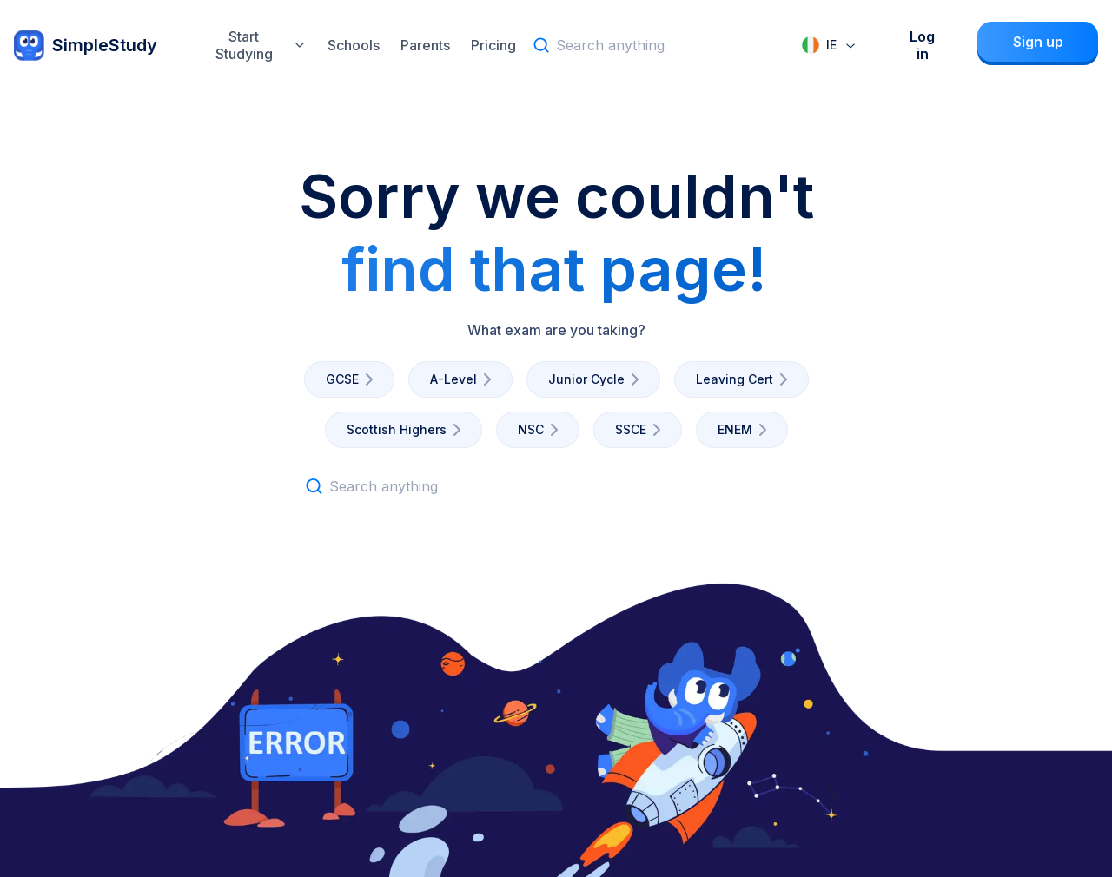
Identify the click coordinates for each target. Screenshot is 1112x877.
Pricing (493, 45)
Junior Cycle (596, 379)
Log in (922, 45)
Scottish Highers (407, 429)
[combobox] (829, 45)
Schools (354, 45)
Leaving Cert (745, 379)
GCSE (353, 379)
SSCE (641, 429)
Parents (425, 45)
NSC (541, 429)
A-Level (464, 379)
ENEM (745, 429)
